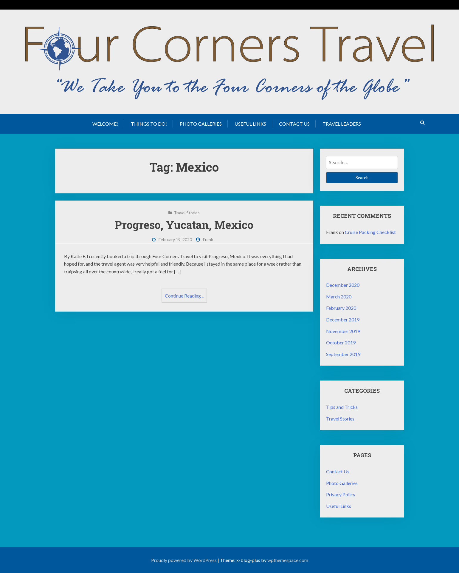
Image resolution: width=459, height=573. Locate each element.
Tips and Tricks (342, 407)
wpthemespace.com (287, 560)
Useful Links (250, 124)
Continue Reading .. (184, 295)
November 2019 (343, 331)
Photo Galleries (201, 124)
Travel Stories (187, 212)
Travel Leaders (341, 124)
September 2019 (343, 354)
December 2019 (342, 319)
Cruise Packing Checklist (370, 232)
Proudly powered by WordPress (184, 560)
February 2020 (341, 308)
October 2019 (341, 342)
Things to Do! (149, 124)
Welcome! (105, 124)
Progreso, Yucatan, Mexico (184, 225)
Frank (208, 239)
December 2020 (342, 285)
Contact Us (294, 124)
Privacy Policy (340, 494)
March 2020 (338, 296)
